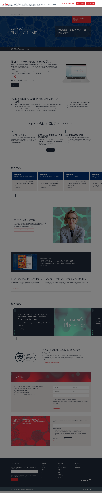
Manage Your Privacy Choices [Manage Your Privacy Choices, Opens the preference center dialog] (68, 3)
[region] (51, 3)
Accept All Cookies (90, 3)
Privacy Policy (5, 4)
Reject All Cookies (80, 3)
